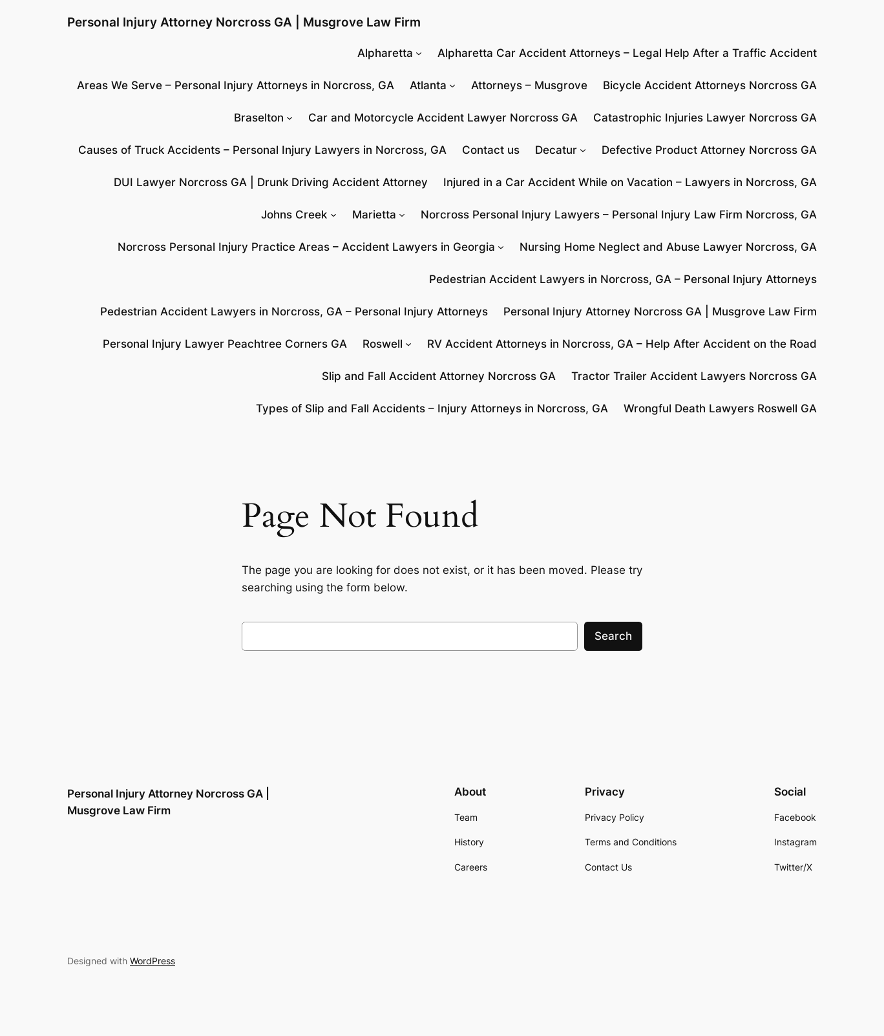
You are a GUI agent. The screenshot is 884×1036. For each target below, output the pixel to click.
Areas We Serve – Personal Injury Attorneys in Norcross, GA (235, 85)
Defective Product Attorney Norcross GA (709, 149)
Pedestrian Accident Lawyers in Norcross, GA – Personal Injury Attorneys (623, 279)
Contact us (491, 149)
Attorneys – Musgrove (529, 85)
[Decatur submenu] (583, 150)
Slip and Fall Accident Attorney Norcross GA (439, 376)
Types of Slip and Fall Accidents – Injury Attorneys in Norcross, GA (432, 408)
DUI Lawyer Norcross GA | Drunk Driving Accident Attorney (271, 182)
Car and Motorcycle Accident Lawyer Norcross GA (443, 117)
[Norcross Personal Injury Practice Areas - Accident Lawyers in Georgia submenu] (501, 247)
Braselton (259, 117)
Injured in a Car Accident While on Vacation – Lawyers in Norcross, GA (630, 182)
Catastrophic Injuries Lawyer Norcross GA (705, 117)
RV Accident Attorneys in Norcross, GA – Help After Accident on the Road (622, 343)
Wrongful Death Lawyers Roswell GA (720, 408)
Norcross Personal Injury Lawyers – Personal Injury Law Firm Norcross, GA (619, 214)
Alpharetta (385, 53)
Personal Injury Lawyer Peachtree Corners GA (225, 343)
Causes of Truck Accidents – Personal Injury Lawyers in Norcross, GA (262, 149)
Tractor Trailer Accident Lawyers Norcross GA (694, 376)
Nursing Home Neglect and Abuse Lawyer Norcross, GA (668, 246)
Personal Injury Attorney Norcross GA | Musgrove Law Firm (244, 22)
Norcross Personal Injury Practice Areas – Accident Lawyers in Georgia (306, 246)
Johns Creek (294, 214)
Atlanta (428, 85)
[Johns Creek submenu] (333, 214)
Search (613, 635)
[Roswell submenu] (408, 344)
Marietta (374, 214)
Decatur (556, 149)
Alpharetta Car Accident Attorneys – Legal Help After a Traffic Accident (627, 53)
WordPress (152, 960)
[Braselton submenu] (289, 117)
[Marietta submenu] (402, 214)
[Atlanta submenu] (452, 85)
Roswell (383, 343)
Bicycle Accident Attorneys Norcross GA (710, 85)
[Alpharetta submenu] (419, 53)
